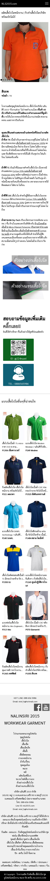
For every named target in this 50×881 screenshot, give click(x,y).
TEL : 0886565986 (18, 375)
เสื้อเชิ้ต (25, 744)
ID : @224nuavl (18, 350)
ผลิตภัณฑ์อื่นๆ (25, 775)
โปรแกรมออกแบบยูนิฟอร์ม (25, 733)
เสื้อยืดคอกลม (25, 754)
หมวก (25, 768)
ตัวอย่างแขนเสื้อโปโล (25, 786)
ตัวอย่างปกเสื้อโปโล (25, 782)
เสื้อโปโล (25, 740)
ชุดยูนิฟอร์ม (25, 737)
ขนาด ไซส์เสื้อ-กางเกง (25, 779)
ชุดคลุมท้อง (25, 765)
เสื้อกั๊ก (25, 751)
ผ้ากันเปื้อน (25, 761)
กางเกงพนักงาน (25, 758)
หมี (25, 772)
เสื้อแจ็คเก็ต (25, 747)
